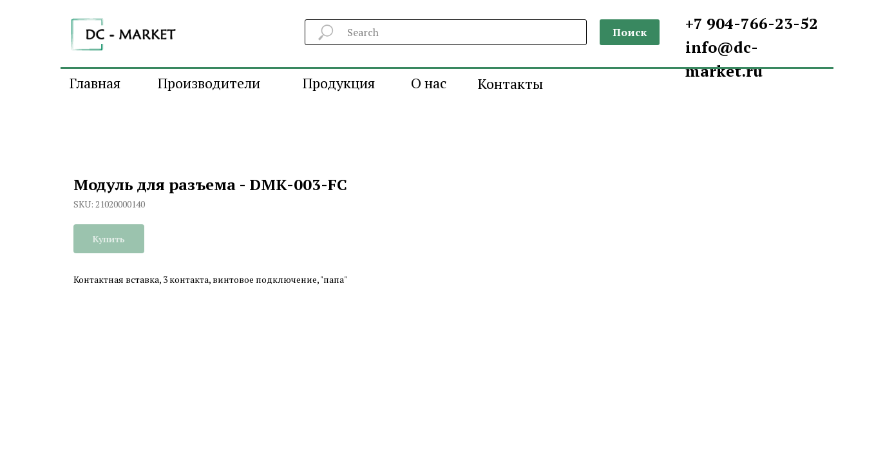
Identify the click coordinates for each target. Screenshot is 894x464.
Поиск (630, 32)
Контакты (510, 83)
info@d (714, 47)
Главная (95, 82)
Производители (209, 82)
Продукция (339, 82)
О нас (428, 82)
